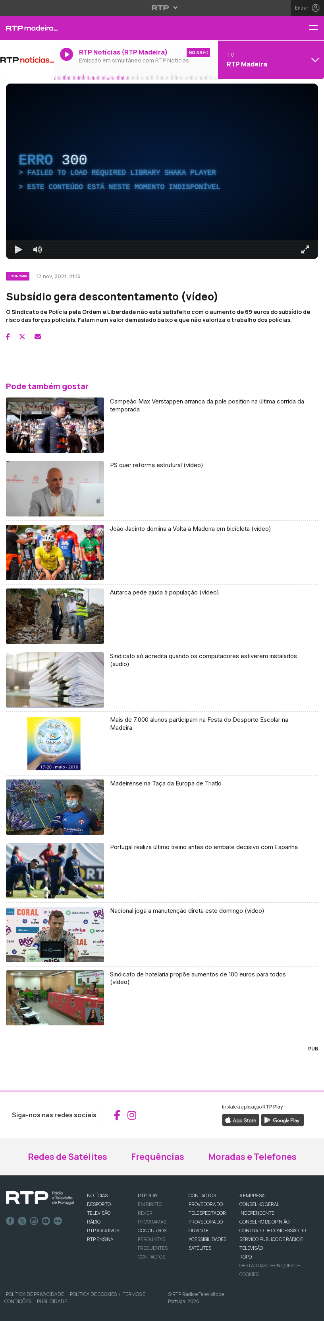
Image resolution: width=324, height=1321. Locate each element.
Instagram (34, 1221)
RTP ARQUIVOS (103, 1230)
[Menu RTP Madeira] (316, 28)
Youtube (46, 1221)
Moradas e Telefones (252, 1157)
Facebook (10, 1221)
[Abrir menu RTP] (162, 7)
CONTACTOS (202, 1195)
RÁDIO (93, 1221)
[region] (162, 171)
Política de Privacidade (35, 1294)
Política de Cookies (93, 1294)
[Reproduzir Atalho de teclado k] (18, 249)
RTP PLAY (148, 1195)
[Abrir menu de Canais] (270, 60)
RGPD (245, 1256)
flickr (58, 1221)
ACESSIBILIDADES (207, 1239)
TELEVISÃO (98, 1213)
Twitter (22, 1221)
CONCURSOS (152, 1230)
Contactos (151, 1256)
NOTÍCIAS (97, 1195)
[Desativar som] (37, 249)
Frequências (157, 1157)
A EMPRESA (251, 1195)
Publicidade (52, 1301)
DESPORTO (99, 1204)
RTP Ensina (100, 1239)
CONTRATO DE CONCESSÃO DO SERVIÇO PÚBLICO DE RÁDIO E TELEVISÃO (272, 1239)
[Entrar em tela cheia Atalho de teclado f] (305, 249)
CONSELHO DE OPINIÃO (264, 1221)
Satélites (200, 1248)
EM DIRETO (150, 1204)
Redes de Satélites (67, 1157)
